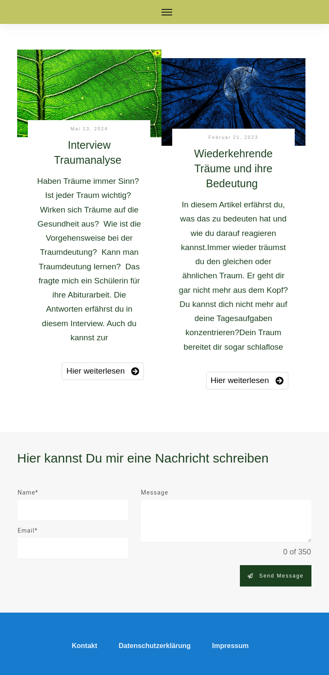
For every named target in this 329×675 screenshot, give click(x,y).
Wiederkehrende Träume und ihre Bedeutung (233, 168)
